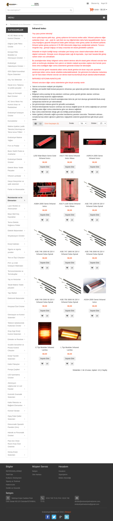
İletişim (35, 471)
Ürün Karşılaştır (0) (52, 124)
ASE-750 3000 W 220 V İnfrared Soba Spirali (69, 300)
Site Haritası (36, 475)
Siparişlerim (63, 475)
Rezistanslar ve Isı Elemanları (20, 24)
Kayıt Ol (104, 3)
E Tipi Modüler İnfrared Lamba (44, 348)
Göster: (92, 123)
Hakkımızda (10, 485)
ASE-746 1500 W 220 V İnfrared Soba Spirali (44, 253)
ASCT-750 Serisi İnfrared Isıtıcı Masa (69, 157)
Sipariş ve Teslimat (13, 481)
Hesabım (62, 471)
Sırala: (71, 123)
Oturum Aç (95, 3)
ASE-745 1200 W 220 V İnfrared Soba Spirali (94, 205)
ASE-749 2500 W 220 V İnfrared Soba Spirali (44, 300)
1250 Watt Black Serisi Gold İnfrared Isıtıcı (44, 157)
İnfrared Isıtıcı (38, 24)
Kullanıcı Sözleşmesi (14, 478)
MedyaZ (68, 512)
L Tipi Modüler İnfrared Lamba (70, 348)
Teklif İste (9, 475)
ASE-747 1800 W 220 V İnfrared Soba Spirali (69, 253)
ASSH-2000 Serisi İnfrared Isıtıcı (94, 300)
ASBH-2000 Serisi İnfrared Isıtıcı (45, 205)
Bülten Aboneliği (65, 478)
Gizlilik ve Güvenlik (13, 488)
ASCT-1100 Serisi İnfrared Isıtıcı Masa (69, 205)
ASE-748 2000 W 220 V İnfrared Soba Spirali (94, 253)
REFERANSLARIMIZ (14, 471)
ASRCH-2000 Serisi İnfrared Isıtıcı (95, 157)
